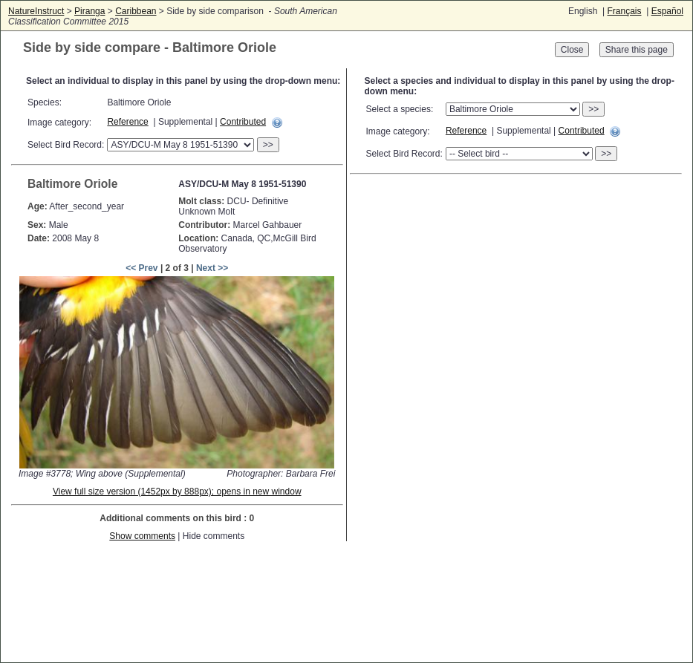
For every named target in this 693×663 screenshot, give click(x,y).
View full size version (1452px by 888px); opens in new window (177, 491)
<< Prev (141, 268)
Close (572, 50)
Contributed (243, 122)
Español (667, 11)
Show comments (142, 536)
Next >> (212, 268)
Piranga (89, 11)
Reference (127, 122)
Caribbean (135, 11)
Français (624, 11)
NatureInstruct (36, 11)
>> (268, 145)
